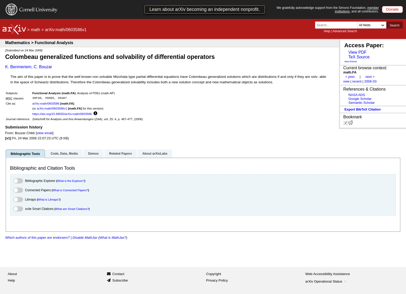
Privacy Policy (217, 280)
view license (350, 61)
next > (370, 77)
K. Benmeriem (18, 67)
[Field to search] (371, 25)
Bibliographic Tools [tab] (25, 154)
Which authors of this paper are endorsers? (37, 238)
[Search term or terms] (337, 25)
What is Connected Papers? (70, 190)
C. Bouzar (43, 67)
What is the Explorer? (70, 180)
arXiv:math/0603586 (46, 103)
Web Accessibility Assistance (327, 274)
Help (327, 31)
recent (356, 81)
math (35, 30)
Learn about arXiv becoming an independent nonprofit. (204, 9)
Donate (392, 9)
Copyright (213, 274)
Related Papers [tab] (120, 153)
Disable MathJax (84, 238)
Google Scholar (360, 99)
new (346, 81)
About (12, 274)
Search (395, 25)
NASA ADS (357, 95)
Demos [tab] (93, 153)
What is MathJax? (112, 238)
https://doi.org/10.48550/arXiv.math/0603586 (62, 113)
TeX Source (358, 57)
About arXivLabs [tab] (154, 153)
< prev (350, 77)
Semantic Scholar (362, 103)
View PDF (357, 52)
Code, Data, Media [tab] (64, 153)
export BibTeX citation (362, 109)
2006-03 (370, 81)
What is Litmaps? (49, 199)
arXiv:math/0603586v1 (52, 108)
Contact (118, 274)
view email (44, 133)
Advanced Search (344, 31)
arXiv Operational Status (326, 281)
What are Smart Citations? (72, 208)
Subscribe (120, 280)
